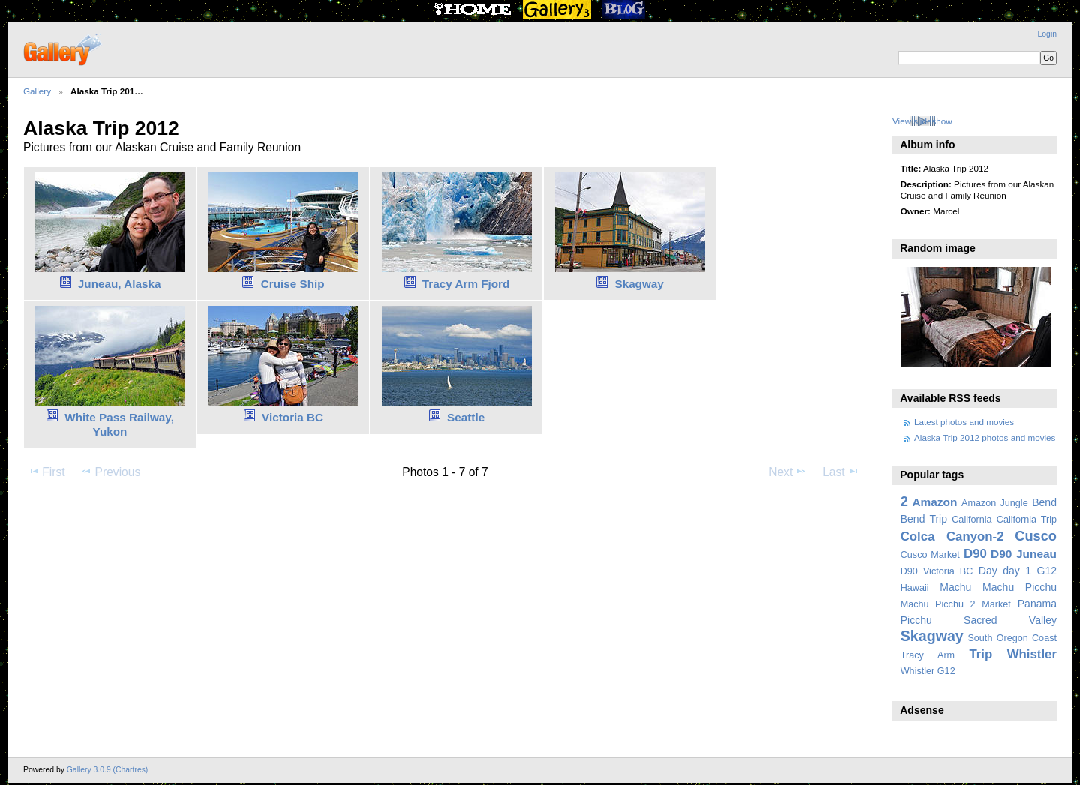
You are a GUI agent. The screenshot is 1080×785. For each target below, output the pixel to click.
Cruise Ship (293, 283)
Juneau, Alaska (119, 283)
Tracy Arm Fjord (466, 283)
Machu (955, 587)
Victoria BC (292, 417)
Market (996, 604)
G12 (1046, 571)
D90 (975, 554)
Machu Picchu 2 (938, 604)
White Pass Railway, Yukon (119, 424)
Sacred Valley (1010, 620)
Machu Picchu (1019, 587)
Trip (980, 654)
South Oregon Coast (1012, 638)
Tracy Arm (928, 655)
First (46, 471)
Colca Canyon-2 (952, 536)
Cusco (1036, 536)
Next (788, 471)
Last (841, 471)
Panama (1037, 604)
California (972, 519)
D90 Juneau (1024, 553)
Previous (110, 471)
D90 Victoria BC (937, 571)
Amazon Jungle (995, 503)
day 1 (1017, 571)
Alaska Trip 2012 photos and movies (984, 437)
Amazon (934, 502)
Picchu (916, 620)
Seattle (465, 417)
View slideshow (922, 121)
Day (988, 571)
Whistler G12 (928, 671)
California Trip (1027, 519)
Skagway (638, 283)
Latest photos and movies (964, 422)
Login (1047, 34)
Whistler (1032, 654)
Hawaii (915, 588)
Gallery (37, 91)
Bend (1044, 502)
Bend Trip (924, 519)
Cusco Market (930, 555)
